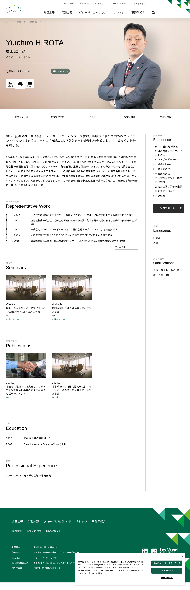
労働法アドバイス (165, 193)
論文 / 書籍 (131, 117)
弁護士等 (49, 12)
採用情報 (85, 3)
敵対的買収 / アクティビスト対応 (168, 154)
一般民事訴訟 (162, 175)
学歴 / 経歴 (167, 117)
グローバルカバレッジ (93, 12)
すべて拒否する (167, 570)
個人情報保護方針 (20, 570)
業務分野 (67, 12)
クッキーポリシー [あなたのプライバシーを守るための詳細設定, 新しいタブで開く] (96, 573)
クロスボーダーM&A (166, 161)
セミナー (95, 117)
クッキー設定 (167, 577)
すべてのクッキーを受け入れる (166, 563)
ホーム (9, 22)
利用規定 (16, 555)
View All (119, 253)
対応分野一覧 (167, 209)
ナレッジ (119, 12)
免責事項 (16, 560)
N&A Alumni (120, 3)
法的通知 (16, 565)
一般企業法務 (162, 170)
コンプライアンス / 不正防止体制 (168, 181)
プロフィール (23, 117)
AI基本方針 (17, 575)
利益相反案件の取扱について (47, 575)
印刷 (21, 84)
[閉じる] (182, 556)
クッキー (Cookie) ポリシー (46, 565)
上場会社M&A (163, 166)
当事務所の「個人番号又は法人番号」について (55, 570)
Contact (60, 71)
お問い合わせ (102, 3)
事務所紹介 (138, 12)
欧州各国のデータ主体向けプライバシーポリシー (56, 560)
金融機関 (160, 197)
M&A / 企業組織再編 (166, 148)
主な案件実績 (59, 117)
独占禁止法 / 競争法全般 (168, 188)
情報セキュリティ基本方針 (46, 555)
